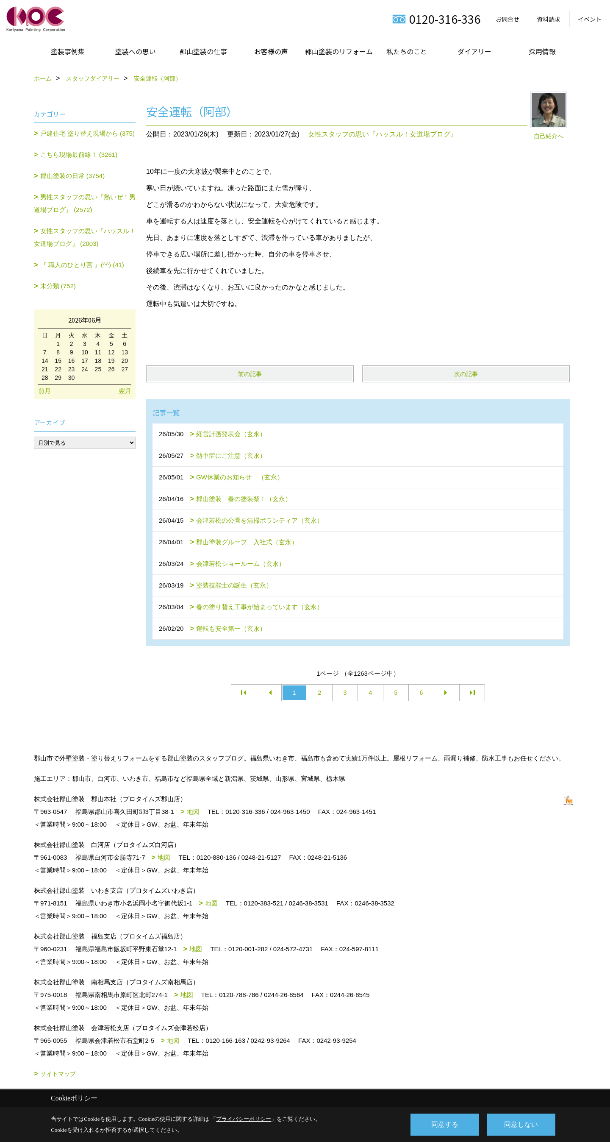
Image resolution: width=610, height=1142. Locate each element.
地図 (193, 811)
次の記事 (466, 373)
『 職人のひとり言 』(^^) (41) (82, 264)
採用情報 (542, 51)
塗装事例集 (68, 51)
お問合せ (507, 19)
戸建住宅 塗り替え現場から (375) (87, 133)
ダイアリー (474, 51)
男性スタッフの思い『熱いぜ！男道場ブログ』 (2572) (85, 203)
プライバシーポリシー (243, 1119)
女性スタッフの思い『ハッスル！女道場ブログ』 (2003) (85, 237)
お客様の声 (271, 51)
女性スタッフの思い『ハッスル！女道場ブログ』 (382, 134)
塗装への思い (135, 51)
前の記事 (250, 373)
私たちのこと (406, 51)
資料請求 (548, 19)
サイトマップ (58, 1073)
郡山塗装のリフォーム (339, 51)
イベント (590, 19)
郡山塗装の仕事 (203, 51)
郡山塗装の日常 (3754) (72, 175)
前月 (44, 390)
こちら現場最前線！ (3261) (79, 154)
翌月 (125, 390)
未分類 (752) (58, 286)
